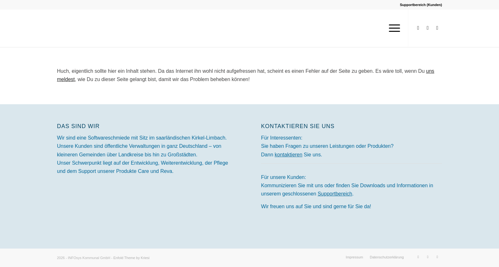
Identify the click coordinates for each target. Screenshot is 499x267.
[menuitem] (392, 28)
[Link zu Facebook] (418, 28)
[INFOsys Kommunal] (104, 28)
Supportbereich (335, 193)
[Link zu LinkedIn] (427, 28)
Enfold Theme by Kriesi (131, 258)
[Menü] (392, 28)
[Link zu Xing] (437, 28)
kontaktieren (288, 154)
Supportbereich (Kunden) (421, 5)
